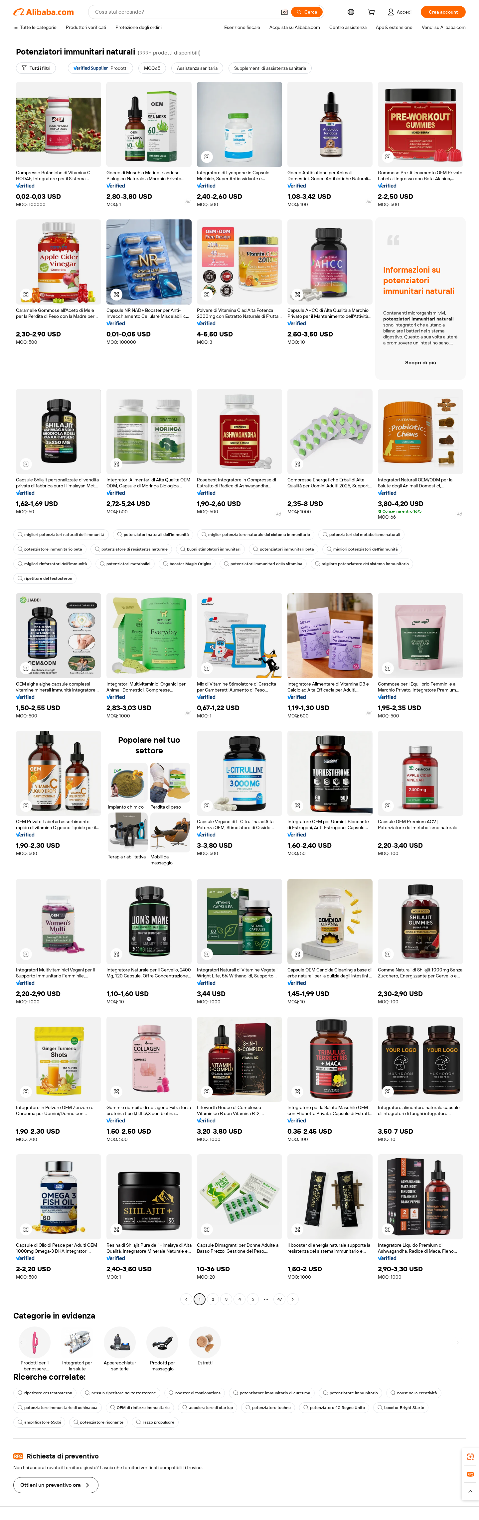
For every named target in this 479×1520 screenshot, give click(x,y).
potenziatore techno (268, 1407)
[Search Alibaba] (185, 12)
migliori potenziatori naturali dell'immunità (61, 534)
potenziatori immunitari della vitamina (263, 564)
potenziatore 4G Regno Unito (334, 1407)
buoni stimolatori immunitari (210, 549)
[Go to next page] (293, 1299)
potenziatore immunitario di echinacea (57, 1407)
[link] (470, 1456)
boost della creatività (414, 1393)
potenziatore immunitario (350, 1393)
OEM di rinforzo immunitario (140, 1407)
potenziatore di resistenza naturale (131, 549)
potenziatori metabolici (125, 564)
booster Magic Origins (187, 564)
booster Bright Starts (401, 1407)
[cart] (373, 13)
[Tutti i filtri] (36, 68)
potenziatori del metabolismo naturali (361, 534)
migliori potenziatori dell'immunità (362, 549)
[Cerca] (307, 12)
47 (279, 1299)
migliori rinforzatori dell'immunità (52, 564)
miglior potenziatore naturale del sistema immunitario (256, 534)
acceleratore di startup (207, 1407)
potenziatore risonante (98, 1422)
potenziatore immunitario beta (50, 549)
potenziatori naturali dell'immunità (153, 534)
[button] (284, 12)
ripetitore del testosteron (45, 578)
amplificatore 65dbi (39, 1422)
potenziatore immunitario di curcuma (271, 1393)
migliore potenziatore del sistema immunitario (362, 564)
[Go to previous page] (186, 1299)
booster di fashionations (195, 1393)
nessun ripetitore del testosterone (120, 1393)
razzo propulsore (155, 1422)
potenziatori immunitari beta (283, 549)
